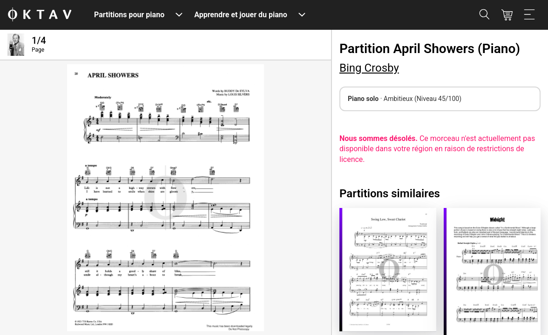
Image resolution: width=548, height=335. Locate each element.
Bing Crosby (369, 67)
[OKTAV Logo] (39, 15)
